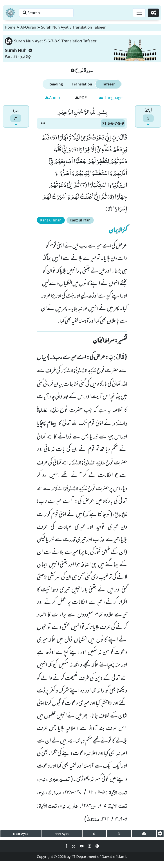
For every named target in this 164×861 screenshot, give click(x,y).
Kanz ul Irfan (80, 220)
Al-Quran (28, 27)
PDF (81, 97)
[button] (43, 123)
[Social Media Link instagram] (90, 846)
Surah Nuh (18, 50)
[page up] (94, 834)
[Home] (10, 12)
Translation (82, 84)
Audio (52, 97)
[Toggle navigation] (139, 12)
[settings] (160, 834)
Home (10, 27)
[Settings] (153, 12)
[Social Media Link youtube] (82, 846)
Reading (56, 84)
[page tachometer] (144, 834)
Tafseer (108, 84)
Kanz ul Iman (50, 220)
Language (111, 97)
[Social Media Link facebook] (66, 846)
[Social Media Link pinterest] (97, 846)
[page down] (119, 834)
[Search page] (46, 13)
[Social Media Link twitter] (74, 846)
